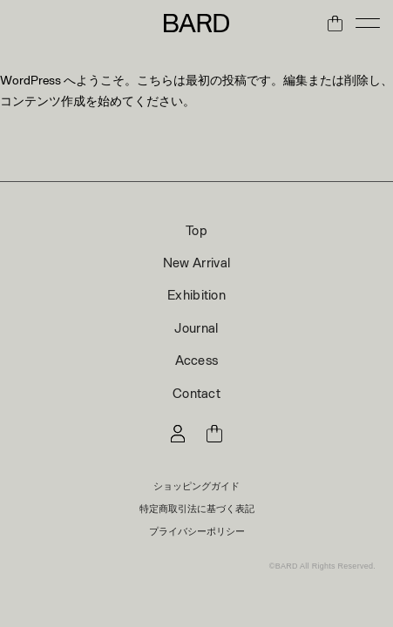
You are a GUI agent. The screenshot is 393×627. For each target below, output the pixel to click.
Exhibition (196, 294)
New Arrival (196, 262)
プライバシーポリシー (197, 531)
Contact (196, 393)
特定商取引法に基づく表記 (196, 508)
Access (197, 360)
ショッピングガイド (196, 485)
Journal (196, 327)
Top (196, 230)
